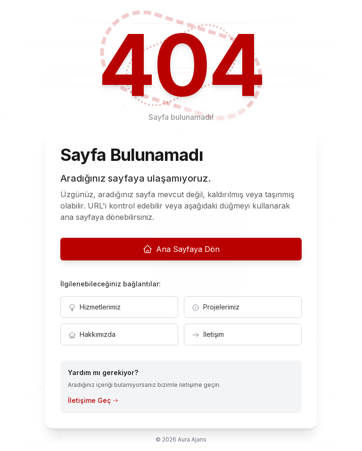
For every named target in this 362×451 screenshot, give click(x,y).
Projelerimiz (215, 307)
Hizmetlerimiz (94, 307)
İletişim (208, 334)
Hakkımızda (91, 334)
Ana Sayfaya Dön (181, 249)
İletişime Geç (93, 400)
